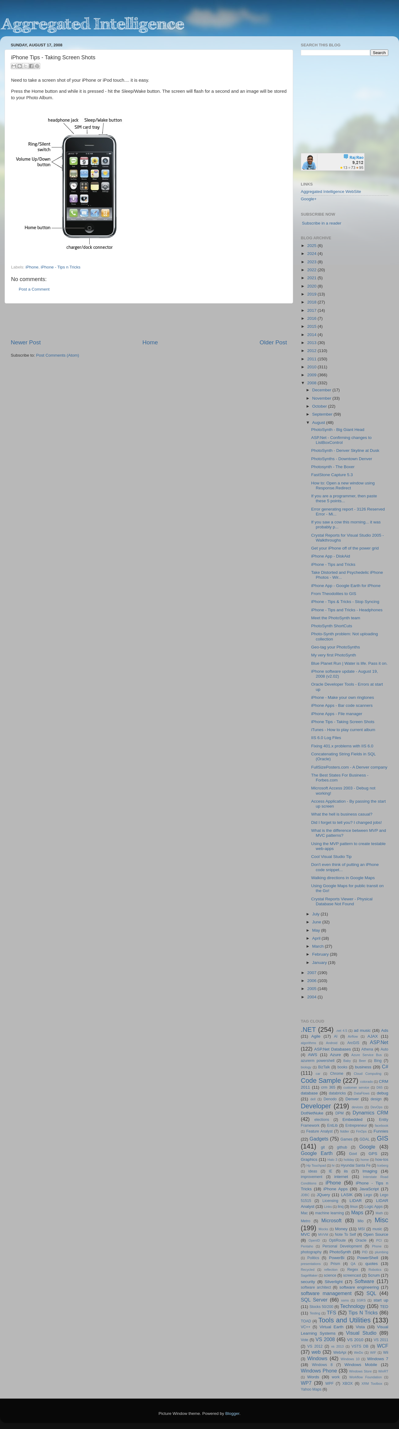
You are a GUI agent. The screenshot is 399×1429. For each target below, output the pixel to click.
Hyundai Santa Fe (355, 1165)
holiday (349, 1159)
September (323, 414)
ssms (345, 1300)
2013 (312, 342)
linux (354, 1206)
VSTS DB (359, 1346)
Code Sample (321, 1080)
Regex (352, 1269)
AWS (312, 1054)
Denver (352, 1099)
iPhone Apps (335, 1189)
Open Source (375, 1234)
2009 (312, 375)
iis (346, 1171)
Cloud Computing (368, 1073)
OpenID (314, 1240)
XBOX (347, 1383)
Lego (368, 1195)
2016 (312, 318)
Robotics (375, 1269)
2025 (312, 245)
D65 (380, 1087)
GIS (382, 1138)
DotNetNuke (312, 1113)
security (308, 1281)
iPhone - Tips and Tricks (333, 564)
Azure (335, 1054)
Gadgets (319, 1138)
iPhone (31, 267)
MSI (361, 1229)
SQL (371, 1293)
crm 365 (328, 1087)
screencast (352, 1275)
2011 (312, 359)
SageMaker (309, 1275)
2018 (312, 302)
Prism (335, 1264)
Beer (362, 1061)
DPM (339, 1113)
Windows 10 (350, 1359)
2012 (312, 350)
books (342, 1067)
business (363, 1067)
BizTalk (324, 1067)
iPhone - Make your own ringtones (342, 697)
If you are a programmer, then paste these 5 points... (344, 498)
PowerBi (336, 1257)
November (322, 398)
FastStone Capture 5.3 (332, 474)
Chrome (336, 1073)
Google (367, 1146)
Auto (384, 1049)
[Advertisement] (149, 321)
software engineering (359, 1287)
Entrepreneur (356, 1125)
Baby (347, 1061)
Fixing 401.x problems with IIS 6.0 (342, 746)
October (320, 406)
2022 (312, 270)
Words (313, 1377)
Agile (315, 1036)
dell (313, 1099)
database (309, 1093)
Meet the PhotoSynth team (335, 618)
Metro (305, 1221)
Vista (360, 1327)
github (342, 1147)
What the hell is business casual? (342, 814)
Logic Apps (373, 1206)
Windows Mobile (360, 1364)
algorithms (308, 1043)
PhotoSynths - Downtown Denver (341, 458)
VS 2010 (355, 1339)
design (376, 1099)
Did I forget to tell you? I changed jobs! (346, 822)
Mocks (323, 1229)
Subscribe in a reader (321, 223)
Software (364, 1281)
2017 (312, 310)
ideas (312, 1171)
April (317, 938)
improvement (311, 1177)
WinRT (383, 1371)
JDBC (305, 1195)
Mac (304, 1213)
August (319, 422)
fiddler (344, 1131)
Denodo (330, 1099)
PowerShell (367, 1257)
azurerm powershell (318, 1061)
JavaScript (369, 1189)
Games (346, 1139)
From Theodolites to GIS (333, 593)
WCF (382, 1346)
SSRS (361, 1300)
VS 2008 (325, 1339)
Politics (313, 1258)
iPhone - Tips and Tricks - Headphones (347, 610)
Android (331, 1043)
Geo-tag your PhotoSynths (335, 647)
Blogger (232, 1413)
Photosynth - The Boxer (333, 466)
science (330, 1275)
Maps (357, 1212)
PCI (379, 1240)
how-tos (382, 1159)
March (318, 946)
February (321, 954)
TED (384, 1306)
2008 (312, 383)
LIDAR (356, 1200)
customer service (356, 1087)
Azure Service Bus (366, 1055)
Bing (378, 1061)
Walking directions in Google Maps (343, 877)
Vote (304, 1340)
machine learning (329, 1213)
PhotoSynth (340, 1252)
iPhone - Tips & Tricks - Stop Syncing (345, 601)
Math (379, 1213)
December (322, 390)
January (320, 962)
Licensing (330, 1201)
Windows (317, 1358)
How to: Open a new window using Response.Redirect (343, 485)
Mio (361, 1221)
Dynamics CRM (370, 1112)
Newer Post (26, 342)
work (336, 1377)
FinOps (361, 1131)
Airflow (353, 1036)
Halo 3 (332, 1159)
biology (306, 1067)
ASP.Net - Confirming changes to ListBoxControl (341, 440)
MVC (305, 1234)
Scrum (374, 1275)
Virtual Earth (331, 1327)
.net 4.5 (341, 1030)
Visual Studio (361, 1333)
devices (357, 1107)
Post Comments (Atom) (57, 355)
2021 (312, 278)
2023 (312, 262)
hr (333, 1165)
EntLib (332, 1125)
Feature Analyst (319, 1131)
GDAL (365, 1139)
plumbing (381, 1252)
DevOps (376, 1107)
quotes (371, 1263)
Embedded (352, 1119)
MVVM (323, 1234)
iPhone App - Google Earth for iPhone (346, 585)
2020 (312, 286)
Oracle (360, 1240)
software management (326, 1293)
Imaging (369, 1171)
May (316, 930)
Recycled (307, 1269)
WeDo (358, 1352)
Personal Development (342, 1246)
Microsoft (331, 1220)
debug (382, 1093)
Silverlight (334, 1281)
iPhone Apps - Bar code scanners (342, 705)
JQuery (323, 1194)
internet (341, 1176)
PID (364, 1252)
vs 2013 (337, 1346)
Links (328, 1206)
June (317, 922)
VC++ (305, 1327)
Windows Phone (319, 1370)
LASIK (347, 1194)
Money (341, 1229)
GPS (373, 1153)
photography (311, 1252)
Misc (381, 1220)
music (377, 1229)
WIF (373, 1352)
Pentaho (307, 1246)
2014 (312, 334)
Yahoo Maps (311, 1389)
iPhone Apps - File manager (336, 713)
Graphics (309, 1159)
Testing (315, 1313)
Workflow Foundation (365, 1377)
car (318, 1073)
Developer (316, 1106)
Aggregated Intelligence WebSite (331, 191)
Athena (367, 1049)
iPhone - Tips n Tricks (60, 267)
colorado (366, 1081)
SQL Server (314, 1299)
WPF (329, 1383)
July (316, 914)
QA (353, 1264)
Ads (384, 1030)
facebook (381, 1125)
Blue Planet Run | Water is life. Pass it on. (349, 663)
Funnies (381, 1131)
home (365, 1159)
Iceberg (382, 1165)
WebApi (339, 1352)
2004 (312, 997)
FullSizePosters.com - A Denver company (349, 767)
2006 (312, 980)
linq (340, 1206)
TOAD (306, 1321)
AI (335, 1036)
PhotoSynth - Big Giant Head (337, 429)
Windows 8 (322, 1365)
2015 (312, 326)
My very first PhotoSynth (333, 655)
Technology (352, 1306)
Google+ (308, 199)
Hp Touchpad (316, 1165)
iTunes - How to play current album (343, 729)
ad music (362, 1030)
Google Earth (316, 1153)
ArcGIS (353, 1043)
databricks (337, 1093)
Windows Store (360, 1371)
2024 (312, 253)
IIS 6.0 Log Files (326, 737)
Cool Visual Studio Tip (331, 856)
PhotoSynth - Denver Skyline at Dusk (345, 450)
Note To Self (345, 1234)
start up (381, 1300)
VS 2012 (315, 1346)
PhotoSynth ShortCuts (331, 626)
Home (150, 342)
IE (330, 1171)
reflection (331, 1269)
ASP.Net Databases (332, 1049)
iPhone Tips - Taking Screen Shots (342, 721)
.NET (308, 1029)
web (316, 1352)
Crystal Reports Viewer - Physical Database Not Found (342, 901)
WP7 (306, 1383)
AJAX (372, 1036)
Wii (385, 1352)
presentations (311, 1264)
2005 (312, 988)
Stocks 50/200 (321, 1307)
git (323, 1147)
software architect (316, 1287)
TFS (331, 1312)
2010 (312, 367)
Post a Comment (34, 289)
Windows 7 (377, 1359)
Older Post (273, 342)
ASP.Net (379, 1042)
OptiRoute (337, 1240)
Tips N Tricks (363, 1312)
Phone (377, 1246)
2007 (312, 972)
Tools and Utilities (344, 1320)
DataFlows (362, 1093)
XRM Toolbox (372, 1383)
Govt (353, 1154)
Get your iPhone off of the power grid (345, 548)
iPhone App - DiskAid (330, 556)
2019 (312, 294)
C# (385, 1066)
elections (321, 1120)
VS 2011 (381, 1340)
